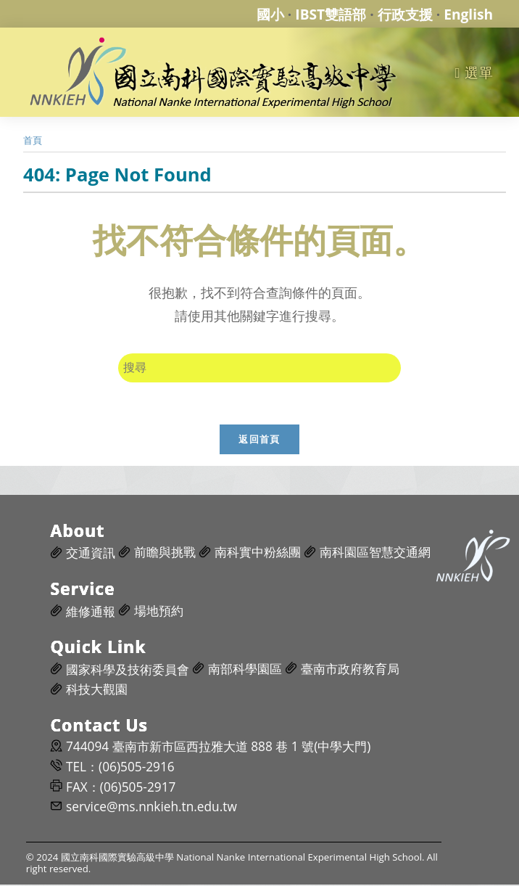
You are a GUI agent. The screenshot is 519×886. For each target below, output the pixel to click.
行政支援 (405, 14)
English (468, 14)
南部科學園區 (245, 670)
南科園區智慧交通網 (375, 554)
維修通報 (90, 612)
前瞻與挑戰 (165, 554)
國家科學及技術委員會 (127, 671)
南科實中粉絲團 (258, 554)
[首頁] (32, 140)
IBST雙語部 (330, 14)
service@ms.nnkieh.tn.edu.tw (151, 808)
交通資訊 (90, 554)
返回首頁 (259, 440)
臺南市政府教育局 (350, 670)
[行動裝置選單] (473, 72)
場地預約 (158, 612)
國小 (270, 14)
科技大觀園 (97, 691)
